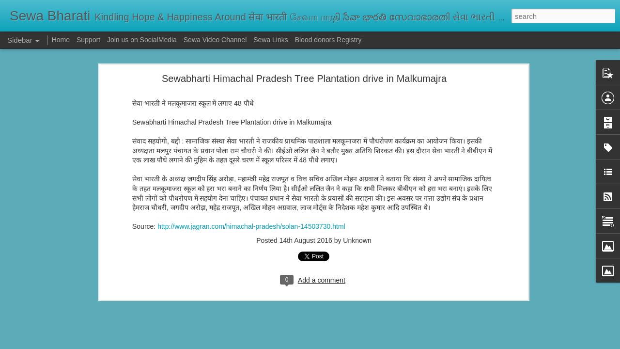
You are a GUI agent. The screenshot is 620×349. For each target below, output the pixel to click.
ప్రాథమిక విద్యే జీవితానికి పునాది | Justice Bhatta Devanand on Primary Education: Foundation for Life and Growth (296, 297)
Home (61, 40)
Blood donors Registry (328, 40)
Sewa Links (271, 40)
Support (88, 40)
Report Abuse (369, 344)
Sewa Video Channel (215, 40)
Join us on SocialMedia (142, 40)
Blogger (340, 344)
